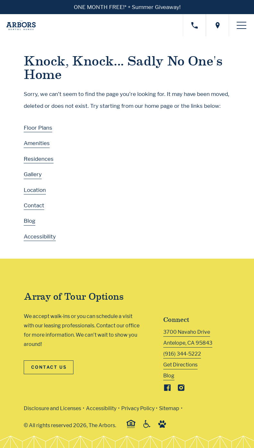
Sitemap (169, 408)
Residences (39, 158)
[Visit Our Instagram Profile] (181, 389)
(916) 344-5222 (182, 353)
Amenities (37, 143)
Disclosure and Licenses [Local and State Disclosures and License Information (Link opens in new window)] (52, 408)
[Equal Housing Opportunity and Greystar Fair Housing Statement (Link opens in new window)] (131, 427)
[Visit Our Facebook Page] (167, 389)
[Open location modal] (217, 25)
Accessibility (40, 236)
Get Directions (180, 364)
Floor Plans (38, 127)
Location (35, 189)
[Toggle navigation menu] (241, 25)
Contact (34, 205)
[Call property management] (194, 25)
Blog (29, 220)
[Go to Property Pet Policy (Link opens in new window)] (162, 426)
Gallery (33, 174)
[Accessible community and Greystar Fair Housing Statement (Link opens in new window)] (146, 426)
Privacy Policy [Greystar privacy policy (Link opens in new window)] (138, 408)
